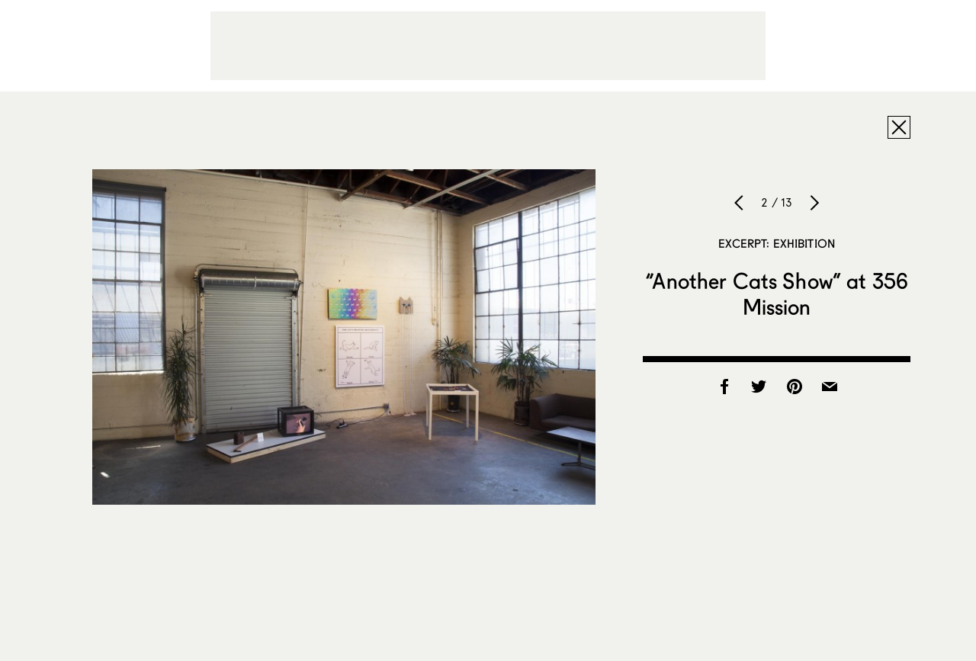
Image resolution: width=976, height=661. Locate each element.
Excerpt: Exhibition (776, 243)
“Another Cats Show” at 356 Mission (776, 293)
